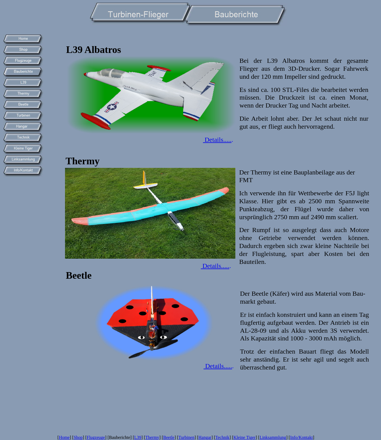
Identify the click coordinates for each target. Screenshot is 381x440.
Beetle (168, 437)
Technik (222, 437)
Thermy (152, 437)
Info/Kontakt (301, 437)
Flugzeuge (96, 437)
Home (64, 437)
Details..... (217, 139)
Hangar (204, 437)
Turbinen (186, 437)
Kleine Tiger (244, 437)
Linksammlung (272, 437)
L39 (137, 437)
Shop (78, 437)
